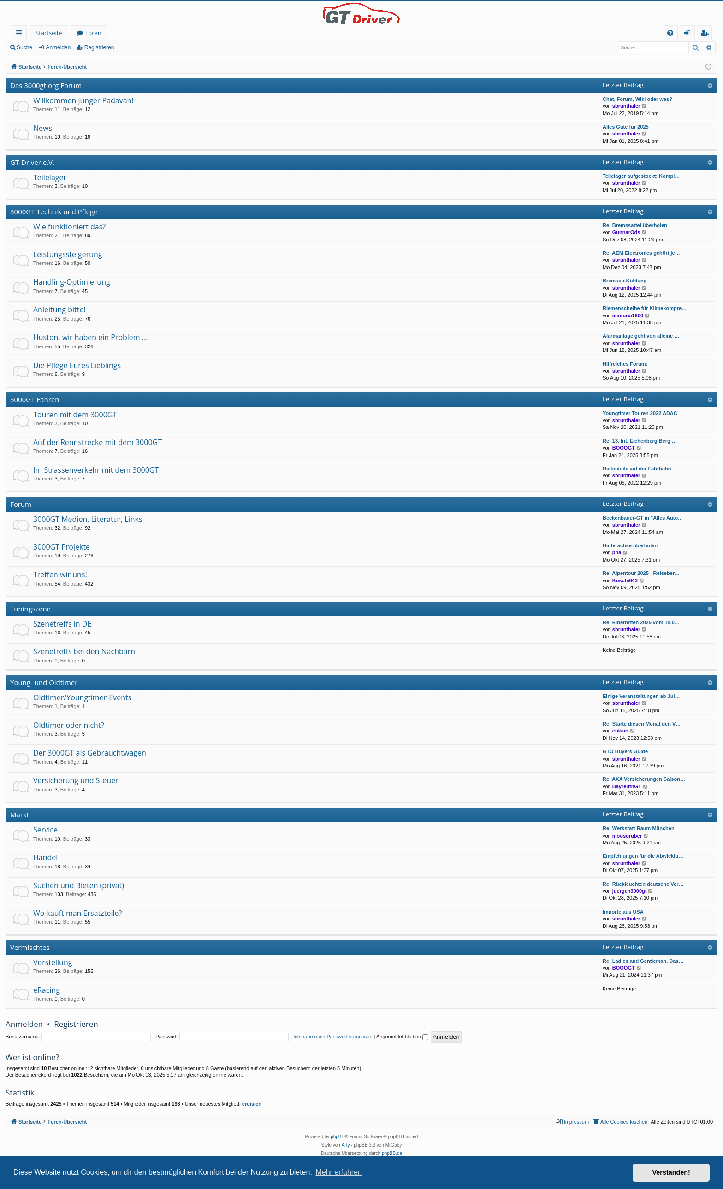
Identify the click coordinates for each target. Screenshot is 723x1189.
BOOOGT (623, 448)
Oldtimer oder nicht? (68, 725)
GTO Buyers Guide (625, 751)
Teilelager (49, 177)
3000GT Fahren (34, 399)
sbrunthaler (626, 106)
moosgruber (627, 835)
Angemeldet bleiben (402, 1036)
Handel (45, 857)
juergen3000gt (629, 891)
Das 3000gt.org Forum (46, 85)
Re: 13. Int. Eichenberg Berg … (640, 441)
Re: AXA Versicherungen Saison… (644, 779)
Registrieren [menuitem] (706, 34)
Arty (346, 1145)
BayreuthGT (626, 786)
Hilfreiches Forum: (625, 364)
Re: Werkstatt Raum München (639, 828)
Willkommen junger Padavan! (83, 100)
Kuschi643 (625, 580)
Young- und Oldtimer (43, 682)
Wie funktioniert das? (69, 227)
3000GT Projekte (61, 547)
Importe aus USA (623, 911)
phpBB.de (392, 1153)
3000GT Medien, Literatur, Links (87, 519)
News (42, 128)
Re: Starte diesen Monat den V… (642, 723)
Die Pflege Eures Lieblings (77, 365)
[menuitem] (670, 33)
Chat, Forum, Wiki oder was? (637, 99)
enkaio (620, 730)
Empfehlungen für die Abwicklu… (643, 856)
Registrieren (99, 47)
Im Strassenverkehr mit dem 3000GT (96, 470)
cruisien (251, 1104)
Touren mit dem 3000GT (75, 415)
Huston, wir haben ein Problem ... (90, 337)
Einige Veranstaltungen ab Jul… (641, 696)
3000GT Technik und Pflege (54, 211)
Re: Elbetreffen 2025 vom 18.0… (641, 622)
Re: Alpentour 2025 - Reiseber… (641, 573)
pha (617, 552)
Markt (19, 814)
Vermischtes (30, 947)
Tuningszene (30, 608)
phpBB (337, 1136)
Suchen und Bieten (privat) (78, 885)
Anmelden (58, 47)
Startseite (49, 33)
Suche (24, 47)
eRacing (46, 990)
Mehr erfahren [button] (338, 1172)
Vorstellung (52, 962)
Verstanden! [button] (671, 1172)
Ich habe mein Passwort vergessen (332, 1036)
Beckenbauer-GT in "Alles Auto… (643, 518)
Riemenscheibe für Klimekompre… (645, 308)
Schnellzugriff (21, 34)
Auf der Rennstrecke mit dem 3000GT (97, 442)
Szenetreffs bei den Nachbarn (84, 651)
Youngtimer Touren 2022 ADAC (640, 413)
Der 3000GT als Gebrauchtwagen (89, 753)
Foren (93, 33)
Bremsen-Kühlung (624, 280)
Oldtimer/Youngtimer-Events (82, 697)
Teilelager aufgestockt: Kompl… (641, 176)
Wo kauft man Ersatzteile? (77, 913)
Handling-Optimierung (71, 282)
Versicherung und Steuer (76, 780)
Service (45, 830)
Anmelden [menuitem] (689, 34)
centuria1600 (627, 315)
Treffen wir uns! (60, 574)
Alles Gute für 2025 (626, 126)
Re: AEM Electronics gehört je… (641, 253)
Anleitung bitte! (59, 310)
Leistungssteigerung (67, 254)
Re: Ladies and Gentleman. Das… (643, 961)
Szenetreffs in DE (62, 624)
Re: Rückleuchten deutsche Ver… (643, 884)
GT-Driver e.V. (32, 162)
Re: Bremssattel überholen (635, 225)
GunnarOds (626, 232)
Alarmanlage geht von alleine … (641, 336)
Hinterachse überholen (630, 545)
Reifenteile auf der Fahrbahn (637, 468)
